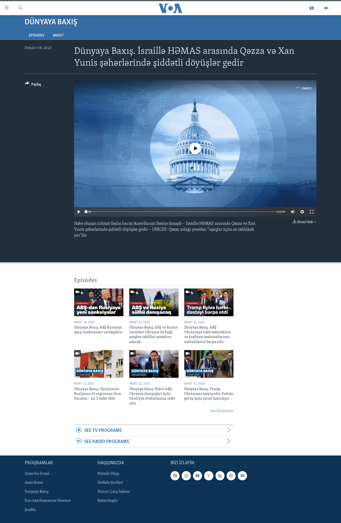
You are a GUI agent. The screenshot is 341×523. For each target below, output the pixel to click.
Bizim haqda (107, 501)
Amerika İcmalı (37, 474)
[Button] (33, 85)
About (58, 35)
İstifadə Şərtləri (110, 483)
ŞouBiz (30, 510)
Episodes (36, 35)
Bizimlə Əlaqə (108, 474)
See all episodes (222, 411)
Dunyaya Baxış (37, 492)
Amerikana (34, 483)
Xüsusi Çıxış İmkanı (114, 492)
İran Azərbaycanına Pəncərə (48, 501)
